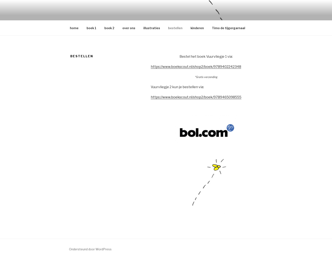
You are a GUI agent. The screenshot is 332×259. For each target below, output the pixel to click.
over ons (128, 28)
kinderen (197, 28)
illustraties (151, 28)
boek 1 (91, 28)
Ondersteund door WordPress (90, 249)
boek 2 (109, 28)
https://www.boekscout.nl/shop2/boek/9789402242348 (196, 67)
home (74, 28)
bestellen (175, 28)
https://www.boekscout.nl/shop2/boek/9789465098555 (196, 97)
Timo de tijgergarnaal (228, 28)
